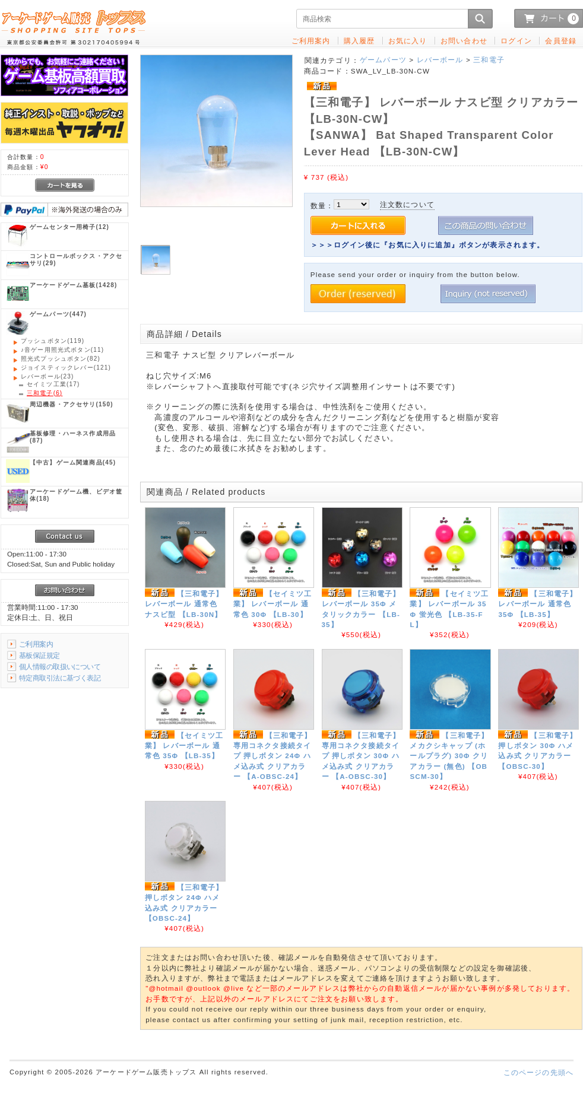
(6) (44, 393)
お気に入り (407, 40)
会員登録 (560, 40)
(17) (53, 384)
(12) (69, 227)
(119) (52, 341)
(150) (71, 404)
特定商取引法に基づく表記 (59, 678)
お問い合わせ (464, 40)
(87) (73, 437)
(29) (76, 259)
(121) (66, 367)
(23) (47, 376)
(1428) (73, 285)
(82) (60, 358)
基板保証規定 (39, 655)
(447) (58, 314)
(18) (76, 495)
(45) (73, 462)
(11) (62, 349)
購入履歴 (359, 40)
